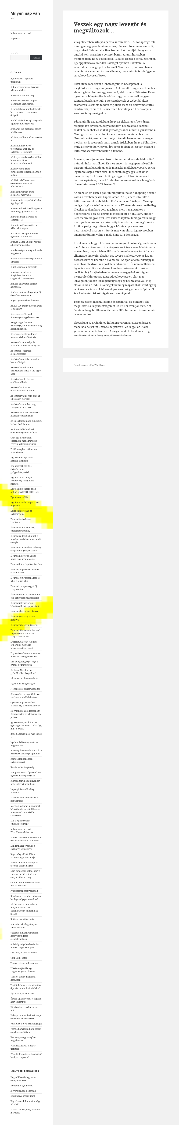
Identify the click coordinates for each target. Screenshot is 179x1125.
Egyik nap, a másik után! (22, 1095)
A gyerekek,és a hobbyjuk (23, 1090)
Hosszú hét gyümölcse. (21, 1085)
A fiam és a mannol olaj (22, 95)
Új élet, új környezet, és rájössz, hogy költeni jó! (25, 1000)
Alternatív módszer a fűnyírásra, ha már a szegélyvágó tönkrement (22, 275)
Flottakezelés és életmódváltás (25, 688)
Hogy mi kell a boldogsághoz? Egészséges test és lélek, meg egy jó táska (25, 714)
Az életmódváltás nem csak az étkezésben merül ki (25, 397)
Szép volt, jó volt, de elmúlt (23, 952)
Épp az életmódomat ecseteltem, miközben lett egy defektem (26, 655)
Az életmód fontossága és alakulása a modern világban (25, 344)
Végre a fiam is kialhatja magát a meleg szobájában (25, 1030)
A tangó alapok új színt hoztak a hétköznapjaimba (25, 243)
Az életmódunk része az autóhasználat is (22, 381)
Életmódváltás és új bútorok (24, 625)
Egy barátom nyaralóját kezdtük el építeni (22, 459)
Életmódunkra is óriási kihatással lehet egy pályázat (24, 605)
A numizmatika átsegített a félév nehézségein (23, 227)
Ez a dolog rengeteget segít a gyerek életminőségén (24, 663)
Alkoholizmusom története (23, 266)
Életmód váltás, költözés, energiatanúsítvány (22, 529)
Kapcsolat (15, 38)
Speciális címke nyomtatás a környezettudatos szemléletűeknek (24, 935)
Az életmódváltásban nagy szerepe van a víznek (23, 406)
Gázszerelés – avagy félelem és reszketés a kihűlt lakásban (25, 696)
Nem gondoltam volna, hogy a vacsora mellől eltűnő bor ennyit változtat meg (25, 874)
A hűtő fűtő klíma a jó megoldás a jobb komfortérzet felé (26, 122)
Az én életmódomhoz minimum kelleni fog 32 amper (26, 422)
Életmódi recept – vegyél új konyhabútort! (23, 588)
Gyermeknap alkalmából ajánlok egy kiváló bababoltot (25, 704)
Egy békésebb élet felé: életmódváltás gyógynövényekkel (21, 469)
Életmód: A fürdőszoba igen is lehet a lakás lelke (25, 579)
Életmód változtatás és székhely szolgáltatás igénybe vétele (25, 549)
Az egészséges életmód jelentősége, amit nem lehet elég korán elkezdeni (26, 325)
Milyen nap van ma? (20, 33)
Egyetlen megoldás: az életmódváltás (21, 512)
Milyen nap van (25, 13)
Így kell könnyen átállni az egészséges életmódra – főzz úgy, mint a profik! (26, 725)
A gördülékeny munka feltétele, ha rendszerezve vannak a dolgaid (25, 112)
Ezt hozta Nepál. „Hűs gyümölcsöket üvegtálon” (22, 672)
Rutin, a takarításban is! (22, 919)
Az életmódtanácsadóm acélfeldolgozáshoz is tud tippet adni (25, 370)
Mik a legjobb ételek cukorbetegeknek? (20, 822)
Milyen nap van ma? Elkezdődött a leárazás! (21, 831)
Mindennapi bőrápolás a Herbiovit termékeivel (22, 847)
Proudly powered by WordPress (89, 365)
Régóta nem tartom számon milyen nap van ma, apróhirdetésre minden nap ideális (24, 909)
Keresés (14, 53)
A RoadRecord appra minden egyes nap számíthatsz (24, 235)
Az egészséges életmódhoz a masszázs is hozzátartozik (23, 336)
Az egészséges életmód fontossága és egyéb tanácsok (24, 316)
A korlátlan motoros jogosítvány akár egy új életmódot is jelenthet (22, 148)
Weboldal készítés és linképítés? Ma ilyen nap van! (26, 1056)
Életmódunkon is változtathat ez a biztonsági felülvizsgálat (25, 596)
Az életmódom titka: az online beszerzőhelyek (25, 361)
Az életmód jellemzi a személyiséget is (20, 352)
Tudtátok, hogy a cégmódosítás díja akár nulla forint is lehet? (25, 987)
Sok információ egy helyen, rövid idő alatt (24, 926)
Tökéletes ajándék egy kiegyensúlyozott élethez (22, 970)
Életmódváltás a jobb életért (24, 611)
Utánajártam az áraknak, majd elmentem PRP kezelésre (25, 1017)
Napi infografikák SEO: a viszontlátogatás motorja (22, 856)
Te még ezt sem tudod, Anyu (24, 963)
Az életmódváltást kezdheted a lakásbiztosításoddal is (25, 414)
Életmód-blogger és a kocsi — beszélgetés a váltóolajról (24, 557)
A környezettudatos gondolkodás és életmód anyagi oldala (25, 171)
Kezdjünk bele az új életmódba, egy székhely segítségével (25, 774)
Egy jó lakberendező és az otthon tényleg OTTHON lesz (24, 490)
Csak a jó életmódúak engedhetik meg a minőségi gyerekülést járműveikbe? (23, 440)
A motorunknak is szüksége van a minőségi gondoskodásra (26, 210)
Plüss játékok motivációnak (24, 890)
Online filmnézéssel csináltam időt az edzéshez (25, 884)
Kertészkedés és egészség (22, 767)
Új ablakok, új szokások (22, 993)
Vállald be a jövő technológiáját (26, 1023)
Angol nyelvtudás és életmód (24, 300)
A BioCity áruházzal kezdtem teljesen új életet (24, 89)
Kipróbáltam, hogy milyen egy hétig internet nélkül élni (25, 782)
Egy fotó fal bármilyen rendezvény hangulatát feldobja (22, 480)
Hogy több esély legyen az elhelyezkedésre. (23, 1079)
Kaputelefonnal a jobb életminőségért (21, 760)
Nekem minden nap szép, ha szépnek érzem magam (24, 864)
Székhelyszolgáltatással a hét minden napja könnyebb (24, 946)
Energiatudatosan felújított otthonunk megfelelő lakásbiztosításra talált (23, 645)
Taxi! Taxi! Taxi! (18, 957)
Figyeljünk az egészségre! (22, 683)
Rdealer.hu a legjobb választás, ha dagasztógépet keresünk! (25, 898)
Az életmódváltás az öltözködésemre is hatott (22, 389)
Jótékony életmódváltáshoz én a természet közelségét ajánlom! (26, 752)
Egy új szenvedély (19, 497)
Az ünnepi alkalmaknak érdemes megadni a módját (23, 431)
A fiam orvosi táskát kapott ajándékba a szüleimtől (23, 102)
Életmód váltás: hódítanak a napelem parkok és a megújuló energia (25, 539)
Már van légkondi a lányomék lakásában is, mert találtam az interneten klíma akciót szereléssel (25, 811)
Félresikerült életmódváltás (24, 678)
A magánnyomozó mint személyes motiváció (22, 193)
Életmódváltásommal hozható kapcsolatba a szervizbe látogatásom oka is (25, 633)
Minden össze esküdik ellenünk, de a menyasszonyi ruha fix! (26, 839)
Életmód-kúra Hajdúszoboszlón (26, 564)
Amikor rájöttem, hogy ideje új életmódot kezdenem (25, 294)
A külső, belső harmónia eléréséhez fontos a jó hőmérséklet (22, 183)
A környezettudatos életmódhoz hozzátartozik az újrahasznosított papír (26, 160)
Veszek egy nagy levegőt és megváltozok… (23, 1039)
